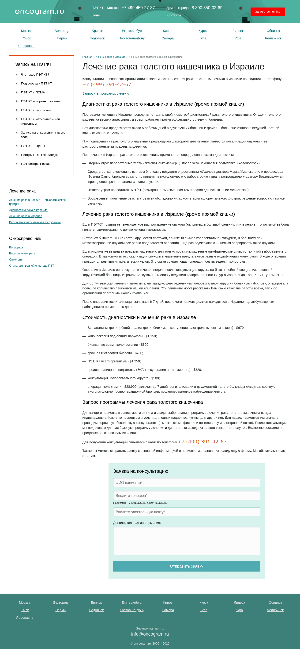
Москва (27, 31)
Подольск (97, 38)
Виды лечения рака (22, 253)
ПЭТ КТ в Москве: (106, 8)
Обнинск (273, 31)
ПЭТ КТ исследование (39, 11)
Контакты (174, 15)
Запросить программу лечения (106, 93)
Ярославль (26, 46)
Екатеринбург (132, 31)
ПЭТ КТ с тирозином (36, 110)
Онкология (16, 259)
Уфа (238, 38)
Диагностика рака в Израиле (28, 210)
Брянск (97, 31)
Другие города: (178, 8)
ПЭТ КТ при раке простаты (40, 101)
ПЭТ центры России (35, 163)
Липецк (238, 31)
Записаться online (267, 11)
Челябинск (273, 38)
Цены (96, 15)
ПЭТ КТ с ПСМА (33, 92)
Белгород (62, 31)
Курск (203, 31)
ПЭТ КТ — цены (33, 146)
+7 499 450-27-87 (138, 8)
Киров (167, 31)
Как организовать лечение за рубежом (35, 222)
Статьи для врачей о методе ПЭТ (31, 265)
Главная (87, 56)
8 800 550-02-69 (207, 8)
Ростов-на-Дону (132, 38)
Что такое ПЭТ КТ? (35, 74)
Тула (202, 38)
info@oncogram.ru (150, 634)
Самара (167, 38)
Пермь (62, 38)
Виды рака (16, 247)
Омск (27, 38)
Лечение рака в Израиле (25, 216)
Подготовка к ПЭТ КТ (36, 83)
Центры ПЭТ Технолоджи (39, 155)
